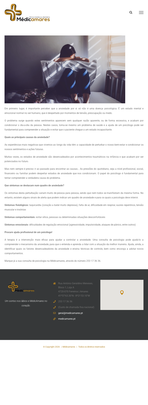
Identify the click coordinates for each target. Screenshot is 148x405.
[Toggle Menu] (141, 12)
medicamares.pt (66, 318)
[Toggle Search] (130, 12)
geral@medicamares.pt (70, 313)
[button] (122, 292)
